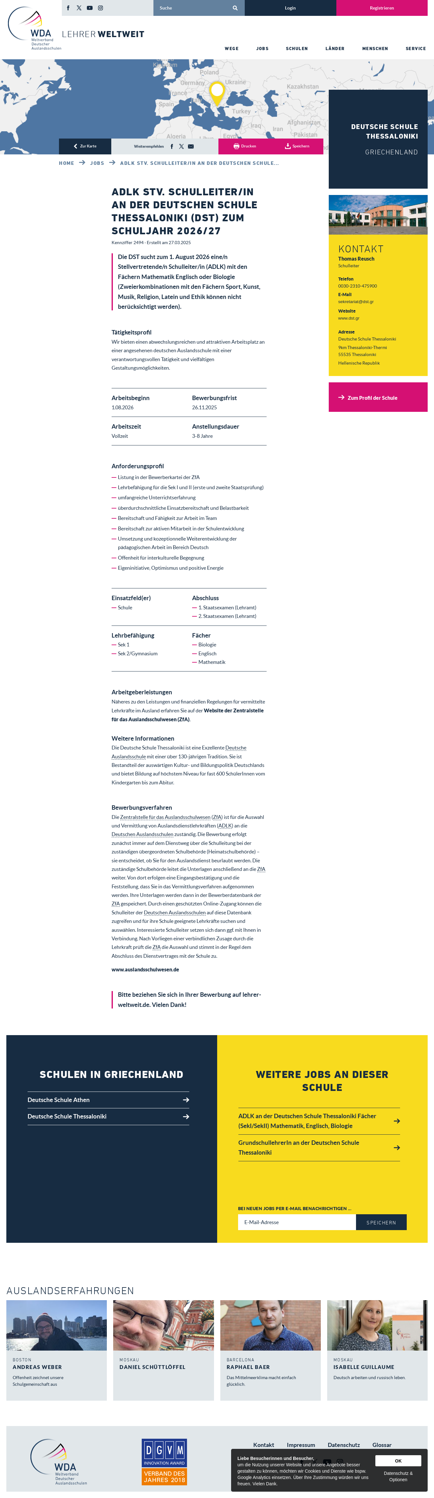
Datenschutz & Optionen (398, 1476)
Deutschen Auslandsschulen (142, 834)
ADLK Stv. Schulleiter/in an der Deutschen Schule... (199, 163)
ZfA (217, 817)
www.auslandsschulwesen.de (145, 969)
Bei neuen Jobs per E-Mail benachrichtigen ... (295, 1208)
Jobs (97, 163)
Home (66, 163)
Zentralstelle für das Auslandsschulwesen (165, 817)
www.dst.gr (349, 318)
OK (398, 1460)
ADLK (225, 825)
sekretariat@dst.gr (356, 301)
